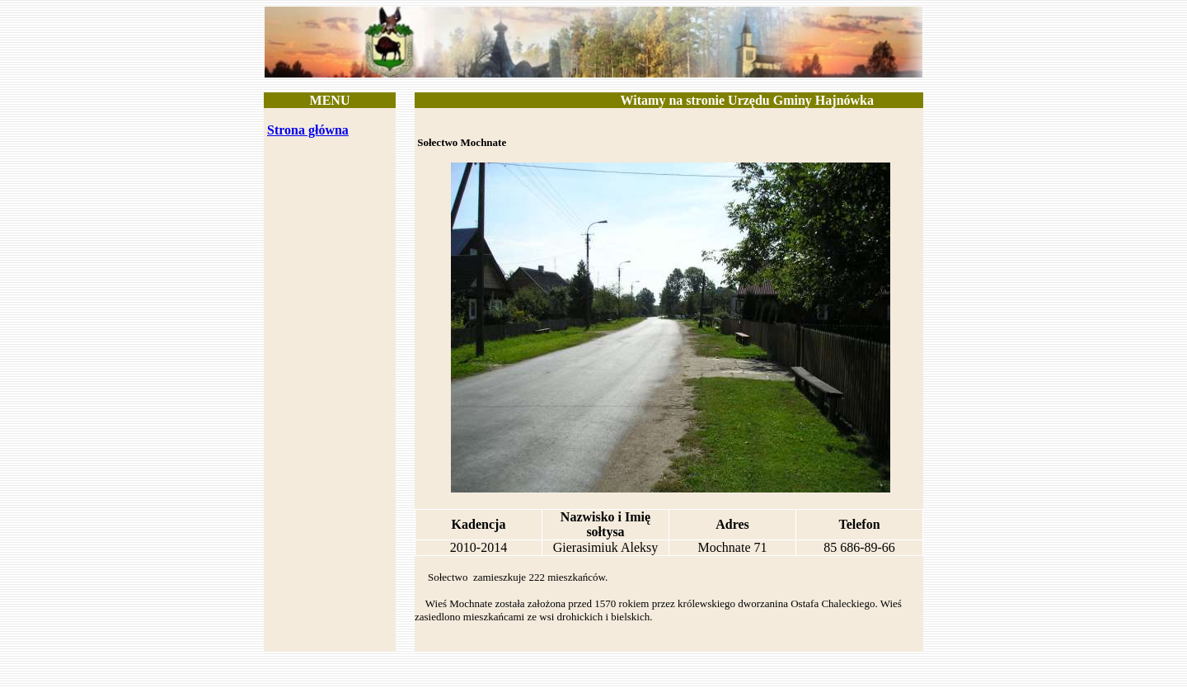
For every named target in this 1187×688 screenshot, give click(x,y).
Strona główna (308, 130)
